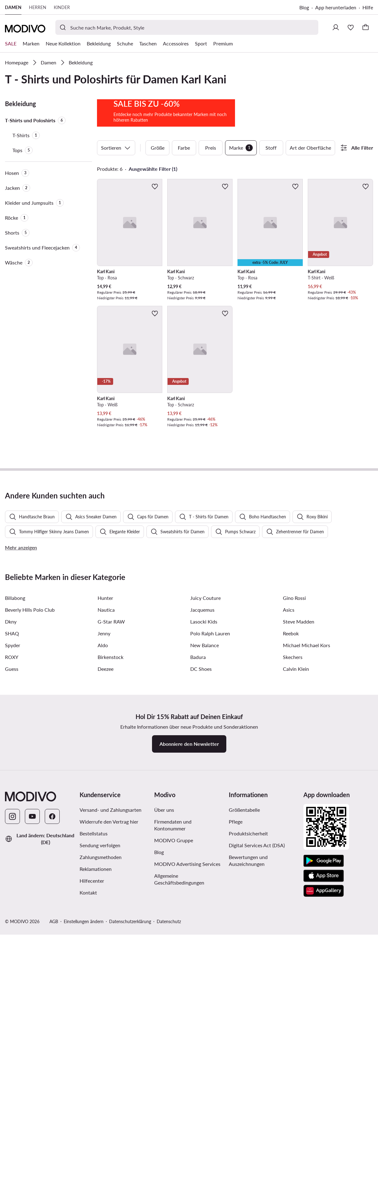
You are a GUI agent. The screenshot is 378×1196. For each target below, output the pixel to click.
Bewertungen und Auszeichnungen (248, 1172)
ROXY (11, 969)
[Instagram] (12, 1128)
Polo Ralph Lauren (210, 945)
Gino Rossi (294, 910)
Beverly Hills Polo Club (30, 921)
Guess (11, 980)
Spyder (12, 957)
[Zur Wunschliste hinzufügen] (154, 236)
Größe (157, 198)
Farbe (184, 198)
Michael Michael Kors (306, 957)
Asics (288, 921)
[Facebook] (52, 1128)
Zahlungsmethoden (101, 1169)
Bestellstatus (94, 1145)
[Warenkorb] (365, 27)
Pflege (235, 1133)
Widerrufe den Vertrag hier (109, 1133)
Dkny (10, 933)
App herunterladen (335, 7)
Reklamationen (96, 1181)
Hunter (105, 910)
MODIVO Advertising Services (187, 1176)
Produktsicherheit (248, 1145)
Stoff (271, 198)
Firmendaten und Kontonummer (172, 1136)
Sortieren (116, 198)
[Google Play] (323, 1172)
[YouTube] (32, 1128)
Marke (241, 198)
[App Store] (323, 1187)
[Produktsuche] (186, 27)
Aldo (103, 957)
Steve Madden (298, 933)
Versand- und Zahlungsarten (110, 1121)
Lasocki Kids (203, 933)
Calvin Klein (296, 980)
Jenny (104, 945)
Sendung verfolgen (100, 1157)
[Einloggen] (335, 27)
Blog (304, 7)
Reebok (291, 945)
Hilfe (367, 7)
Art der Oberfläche (310, 198)
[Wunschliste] (350, 27)
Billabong (15, 910)
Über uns (164, 1121)
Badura (198, 969)
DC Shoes (201, 980)
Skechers (292, 969)
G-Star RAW (111, 933)
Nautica (106, 921)
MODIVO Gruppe (173, 1152)
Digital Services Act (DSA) (257, 1157)
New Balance (204, 957)
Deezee (105, 980)
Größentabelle (244, 1121)
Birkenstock (110, 969)
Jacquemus (202, 921)
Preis (210, 198)
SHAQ (12, 945)
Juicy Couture (205, 910)
